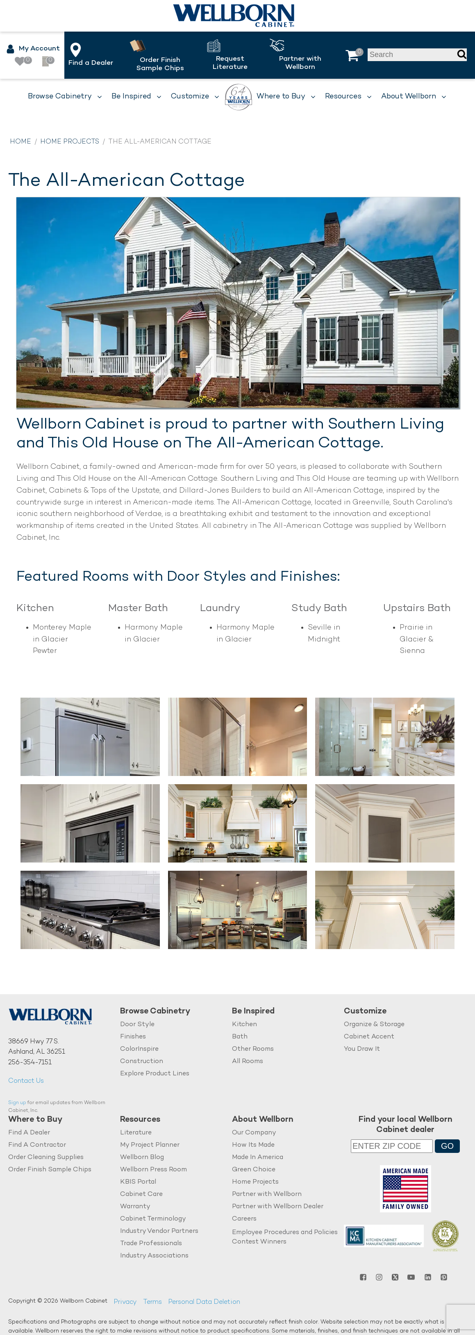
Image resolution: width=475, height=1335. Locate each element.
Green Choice (253, 1169)
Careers (244, 1219)
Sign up (17, 1103)
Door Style (137, 1024)
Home (20, 142)
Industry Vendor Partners (159, 1231)
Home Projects (69, 142)
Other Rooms (253, 1049)
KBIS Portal (138, 1182)
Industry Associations (154, 1256)
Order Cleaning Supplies (46, 1157)
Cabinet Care (141, 1194)
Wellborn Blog (142, 1157)
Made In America (257, 1157)
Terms (152, 1302)
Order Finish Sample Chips (49, 1169)
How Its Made (253, 1145)
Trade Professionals (151, 1243)
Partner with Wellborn (267, 1194)
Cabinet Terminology (153, 1219)
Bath (240, 1037)
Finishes (133, 1037)
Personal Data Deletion (204, 1302)
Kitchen (244, 1024)
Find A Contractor (37, 1145)
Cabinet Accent (369, 1037)
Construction (141, 1061)
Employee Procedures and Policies (285, 1232)
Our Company (254, 1133)
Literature (136, 1133)
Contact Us (26, 1081)
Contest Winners (259, 1242)
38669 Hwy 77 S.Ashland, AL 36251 (36, 1047)
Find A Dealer (29, 1133)
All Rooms (247, 1061)
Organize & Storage (374, 1024)
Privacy (125, 1302)
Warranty (135, 1206)
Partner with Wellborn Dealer (277, 1206)
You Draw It (362, 1049)
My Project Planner (150, 1145)
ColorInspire (139, 1049)
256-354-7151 (30, 1062)
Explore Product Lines (154, 1073)
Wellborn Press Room (153, 1169)
